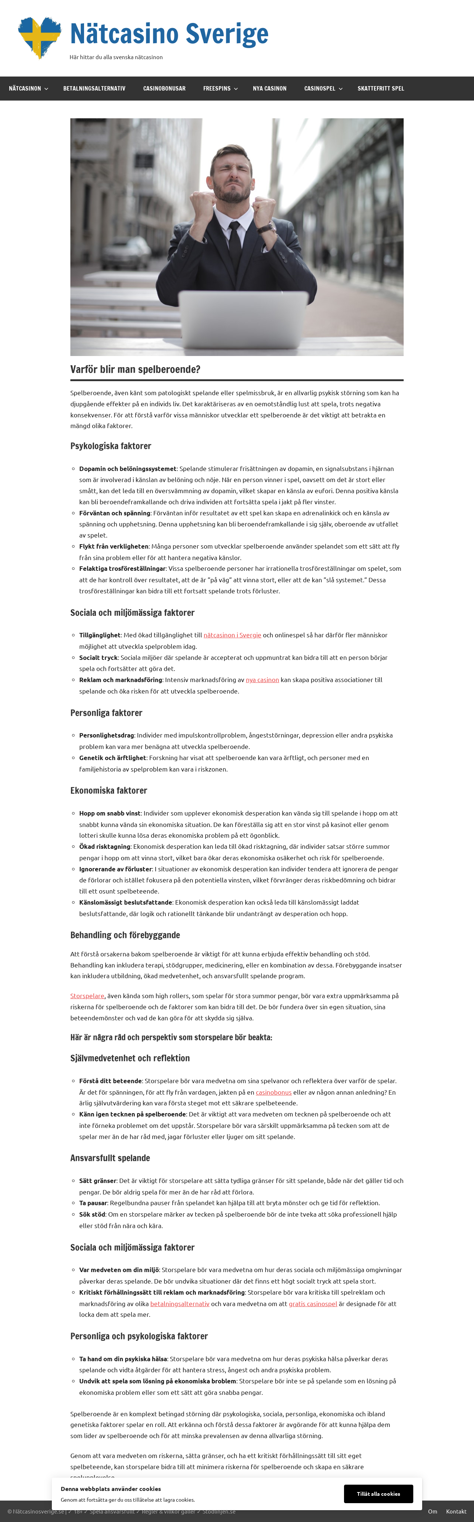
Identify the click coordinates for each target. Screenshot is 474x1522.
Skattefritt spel (381, 88)
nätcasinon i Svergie (232, 634)
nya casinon (262, 679)
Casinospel (323, 88)
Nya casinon (270, 88)
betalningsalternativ (180, 1303)
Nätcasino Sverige (169, 33)
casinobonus (274, 1092)
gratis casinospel (313, 1303)
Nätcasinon (29, 88)
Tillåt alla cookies (378, 1493)
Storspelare (87, 995)
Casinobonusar (164, 88)
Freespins (220, 88)
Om (432, 1511)
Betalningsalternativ (94, 88)
